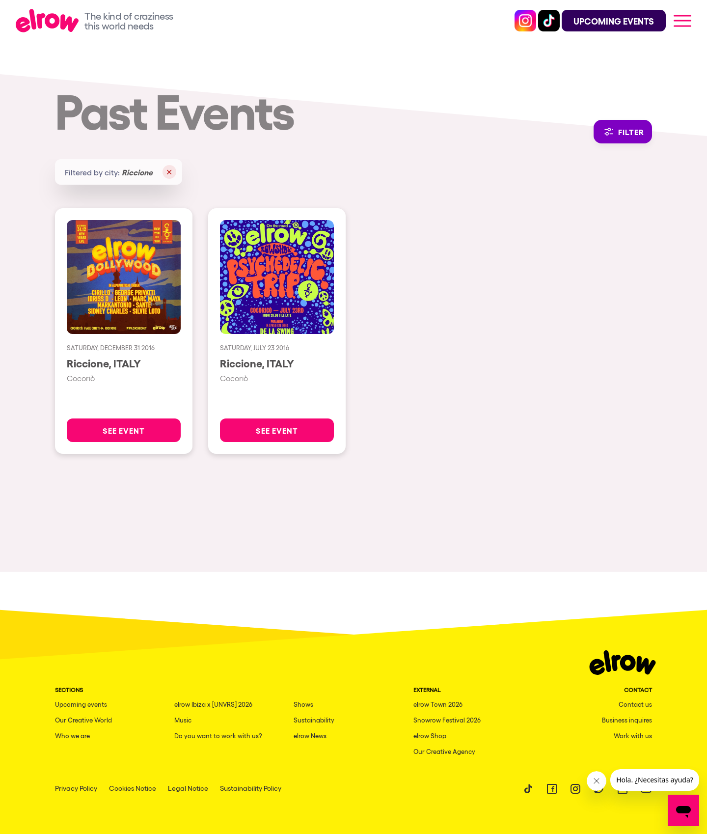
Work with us (633, 735)
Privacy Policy (76, 788)
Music (182, 719)
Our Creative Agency (444, 751)
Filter (622, 132)
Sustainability (314, 719)
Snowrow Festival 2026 (447, 719)
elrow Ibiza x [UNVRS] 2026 (213, 704)
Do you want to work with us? (218, 735)
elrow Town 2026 (437, 704)
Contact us (635, 704)
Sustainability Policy (250, 788)
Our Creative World (83, 719)
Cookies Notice (132, 788)
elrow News (310, 735)
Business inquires (627, 719)
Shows (303, 704)
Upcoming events (81, 704)
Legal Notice (188, 788)
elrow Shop (429, 735)
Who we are (72, 735)
